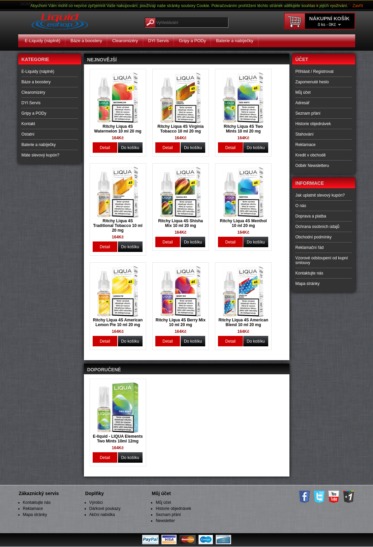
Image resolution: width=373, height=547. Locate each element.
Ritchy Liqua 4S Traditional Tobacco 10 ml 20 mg (117, 226)
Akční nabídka (102, 514)
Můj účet (303, 92)
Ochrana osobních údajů (318, 226)
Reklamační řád (310, 247)
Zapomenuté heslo (312, 82)
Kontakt (28, 123)
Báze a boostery (86, 40)
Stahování (305, 134)
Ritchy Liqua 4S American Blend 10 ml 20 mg (243, 322)
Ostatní (28, 134)
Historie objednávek (313, 123)
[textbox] (186, 23)
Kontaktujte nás (309, 273)
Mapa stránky (308, 283)
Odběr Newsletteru (312, 165)
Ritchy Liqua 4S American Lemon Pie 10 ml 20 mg (118, 322)
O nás (301, 205)
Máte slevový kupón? (41, 155)
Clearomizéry (125, 40)
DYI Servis (158, 40)
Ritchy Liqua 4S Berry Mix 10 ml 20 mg (181, 322)
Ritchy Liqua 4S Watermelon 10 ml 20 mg (117, 129)
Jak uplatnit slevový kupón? (320, 195)
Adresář (303, 102)
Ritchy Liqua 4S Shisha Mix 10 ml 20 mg (180, 223)
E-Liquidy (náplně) (43, 40)
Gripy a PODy (192, 40)
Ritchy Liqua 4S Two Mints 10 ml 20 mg (243, 129)
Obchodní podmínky (314, 237)
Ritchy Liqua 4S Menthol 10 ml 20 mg (243, 223)
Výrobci (96, 502)
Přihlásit (303, 71)
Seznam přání (308, 113)
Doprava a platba (311, 216)
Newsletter (165, 520)
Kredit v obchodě (311, 155)
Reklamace (306, 144)
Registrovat (323, 71)
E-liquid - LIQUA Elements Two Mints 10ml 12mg (118, 438)
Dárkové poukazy (105, 508)
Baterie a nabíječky (234, 40)
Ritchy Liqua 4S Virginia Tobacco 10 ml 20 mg (180, 129)
